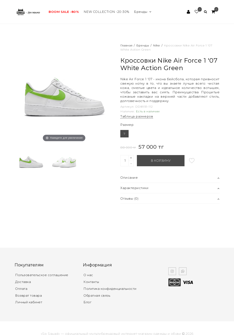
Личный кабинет (29, 301)
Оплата (21, 288)
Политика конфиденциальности (110, 288)
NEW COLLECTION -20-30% (106, 12)
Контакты (91, 282)
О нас (88, 275)
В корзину (161, 161)
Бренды (143, 11)
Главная (126, 45)
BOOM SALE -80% (64, 12)
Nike (156, 45)
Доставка (23, 282)
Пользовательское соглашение (42, 275)
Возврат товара (28, 295)
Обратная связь (97, 295)
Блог (87, 301)
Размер (127, 125)
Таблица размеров (136, 116)
